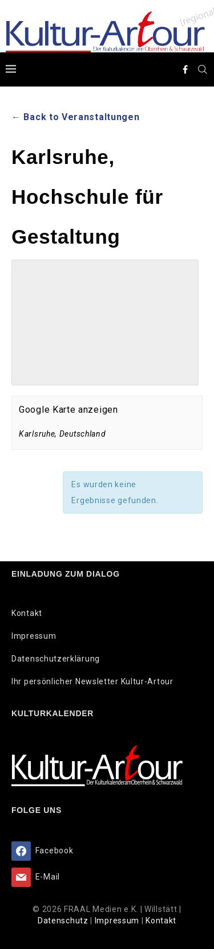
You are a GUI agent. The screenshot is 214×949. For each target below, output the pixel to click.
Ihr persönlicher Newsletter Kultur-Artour (92, 681)
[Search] (202, 69)
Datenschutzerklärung (55, 658)
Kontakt (26, 613)
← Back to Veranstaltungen (75, 117)
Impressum (33, 635)
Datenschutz (64, 920)
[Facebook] (185, 69)
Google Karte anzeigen (68, 409)
